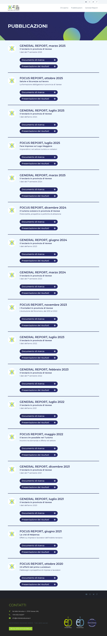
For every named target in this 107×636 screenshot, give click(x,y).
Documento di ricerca (39, 60)
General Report (91, 8)
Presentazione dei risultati (39, 66)
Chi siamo (64, 8)
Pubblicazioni (76, 8)
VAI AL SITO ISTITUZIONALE (20, 629)
